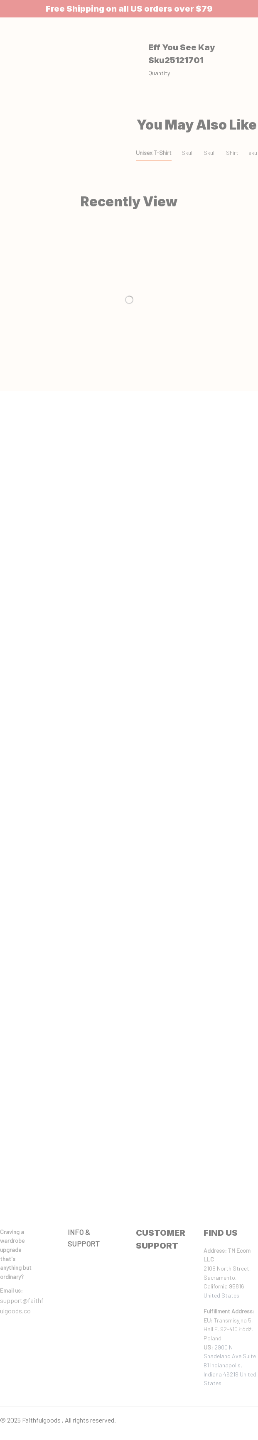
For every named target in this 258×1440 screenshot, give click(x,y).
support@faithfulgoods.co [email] (22, 1305)
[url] (11, 1290)
